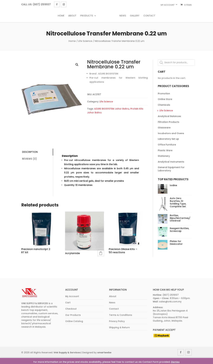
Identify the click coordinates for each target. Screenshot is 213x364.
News (122, 15)
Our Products (73, 315)
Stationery (164, 156)
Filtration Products (168, 122)
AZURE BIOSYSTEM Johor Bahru (111, 108)
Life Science (85, 41)
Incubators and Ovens (171, 133)
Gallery (134, 15)
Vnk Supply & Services (67, 352)
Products (86, 15)
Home (61, 15)
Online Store (165, 99)
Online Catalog (74, 321)
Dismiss (175, 362)
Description (30, 152)
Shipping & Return (119, 327)
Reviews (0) (29, 158)
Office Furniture (167, 144)
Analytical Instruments (171, 161)
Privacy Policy (117, 321)
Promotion (164, 93)
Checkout (71, 308)
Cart (68, 302)
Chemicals (164, 104)
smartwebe (104, 352)
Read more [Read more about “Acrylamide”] (101, 253)
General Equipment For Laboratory (171, 169)
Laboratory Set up (168, 138)
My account (167, 4)
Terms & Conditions (120, 315)
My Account (72, 296)
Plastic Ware (165, 150)
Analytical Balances (169, 116)
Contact (149, 15)
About (72, 15)
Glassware (164, 127)
